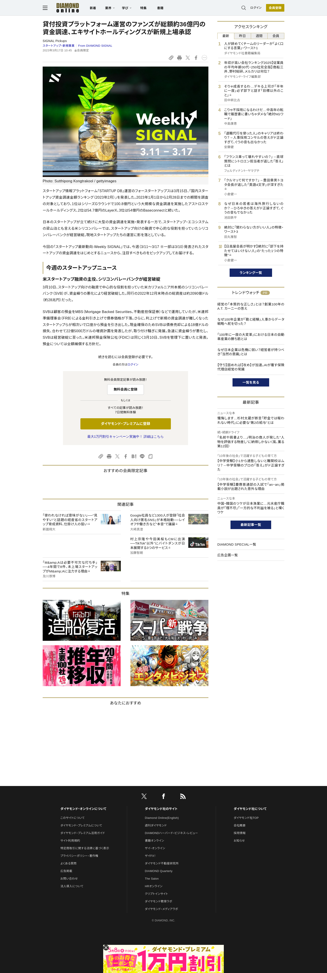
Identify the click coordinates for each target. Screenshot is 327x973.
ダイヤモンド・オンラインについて (83, 809)
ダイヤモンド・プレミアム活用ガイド (82, 833)
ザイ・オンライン (155, 848)
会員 (275, 36)
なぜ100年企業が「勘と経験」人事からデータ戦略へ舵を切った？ (250, 321)
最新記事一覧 (251, 525)
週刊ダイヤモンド (156, 825)
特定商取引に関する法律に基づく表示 (84, 848)
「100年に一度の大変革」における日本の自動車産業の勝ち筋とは (250, 337)
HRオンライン (154, 886)
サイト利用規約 (70, 840)
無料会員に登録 (126, 389)
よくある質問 (68, 863)
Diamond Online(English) (162, 818)
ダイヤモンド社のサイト (161, 809)
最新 (225, 36)
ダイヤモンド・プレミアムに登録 (125, 424)
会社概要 (239, 825)
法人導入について (71, 886)
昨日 (242, 36)
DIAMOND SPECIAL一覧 (236, 544)
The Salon (152, 878)
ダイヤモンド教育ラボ (158, 901)
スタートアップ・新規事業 (59, 45)
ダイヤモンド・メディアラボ (161, 909)
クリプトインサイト (156, 893)
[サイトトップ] (63, 8)
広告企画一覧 (227, 555)
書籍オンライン (154, 840)
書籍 (160, 8)
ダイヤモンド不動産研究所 (162, 863)
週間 (259, 36)
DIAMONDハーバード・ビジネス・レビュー (171, 833)
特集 (143, 8)
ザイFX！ (150, 855)
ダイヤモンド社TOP (246, 818)
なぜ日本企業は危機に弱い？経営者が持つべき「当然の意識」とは (250, 352)
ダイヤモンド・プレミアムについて (81, 825)
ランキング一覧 (251, 273)
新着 (93, 8)
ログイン (256, 7)
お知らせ (239, 840)
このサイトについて (72, 818)
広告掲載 (66, 871)
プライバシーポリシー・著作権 (79, 855)
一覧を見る (251, 382)
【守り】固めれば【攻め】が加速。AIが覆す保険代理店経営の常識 (250, 367)
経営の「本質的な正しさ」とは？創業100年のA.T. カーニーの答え (250, 306)
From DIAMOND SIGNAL (95, 45)
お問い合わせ (69, 878)
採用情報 (239, 833)
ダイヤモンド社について (250, 809)
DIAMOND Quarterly (159, 871)
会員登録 (275, 8)
